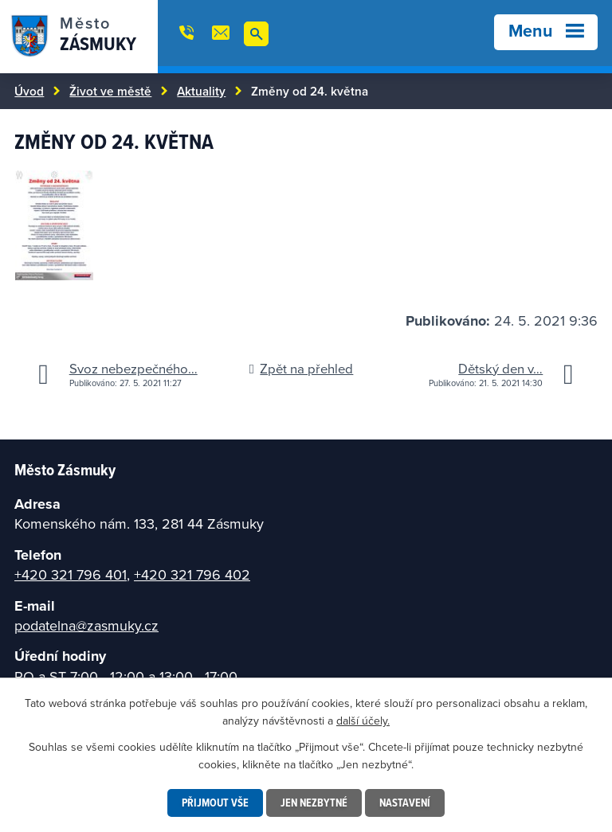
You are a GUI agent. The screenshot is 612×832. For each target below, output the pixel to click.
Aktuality (201, 91)
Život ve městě (110, 91)
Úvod (29, 91)
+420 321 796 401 (70, 574)
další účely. (363, 720)
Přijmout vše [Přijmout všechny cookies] (215, 803)
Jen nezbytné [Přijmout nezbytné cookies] (313, 803)
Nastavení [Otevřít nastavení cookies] (404, 803)
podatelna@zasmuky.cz (86, 625)
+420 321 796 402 (192, 574)
